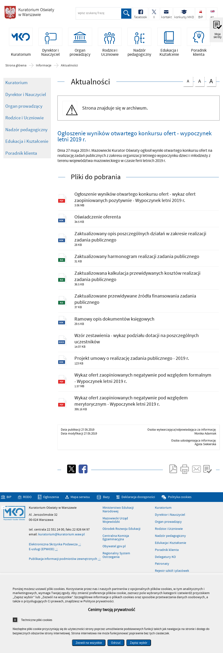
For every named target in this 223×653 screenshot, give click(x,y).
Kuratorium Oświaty (29, 14)
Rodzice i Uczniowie (24, 120)
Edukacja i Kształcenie (26, 144)
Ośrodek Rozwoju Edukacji (121, 547)
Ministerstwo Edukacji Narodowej (118, 528)
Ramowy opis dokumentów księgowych (117, 330)
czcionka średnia (199, 83)
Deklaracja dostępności (138, 515)
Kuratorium (16, 85)
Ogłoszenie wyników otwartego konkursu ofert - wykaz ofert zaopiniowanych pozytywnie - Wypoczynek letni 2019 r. (138, 200)
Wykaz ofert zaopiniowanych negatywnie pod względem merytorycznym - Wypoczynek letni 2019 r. (134, 418)
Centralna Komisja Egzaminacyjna (116, 556)
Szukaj (126, 13)
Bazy (106, 515)
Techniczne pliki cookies (36, 620)
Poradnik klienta (21, 156)
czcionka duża (211, 83)
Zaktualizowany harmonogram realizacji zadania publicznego (140, 264)
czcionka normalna (188, 83)
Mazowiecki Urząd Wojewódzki (115, 538)
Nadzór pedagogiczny (26, 132)
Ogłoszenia (51, 515)
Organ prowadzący (23, 109)
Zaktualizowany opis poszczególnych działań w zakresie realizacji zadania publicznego (134, 243)
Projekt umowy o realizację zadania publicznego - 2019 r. (135, 373)
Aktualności (69, 68)
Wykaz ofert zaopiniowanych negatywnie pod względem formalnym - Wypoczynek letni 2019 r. (134, 394)
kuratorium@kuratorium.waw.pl (61, 552)
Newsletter (15, 525)
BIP (9, 515)
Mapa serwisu (80, 515)
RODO (27, 515)
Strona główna (15, 68)
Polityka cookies (179, 515)
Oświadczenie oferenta (100, 221)
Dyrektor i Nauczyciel (25, 97)
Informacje (43, 68)
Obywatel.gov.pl (114, 564)
